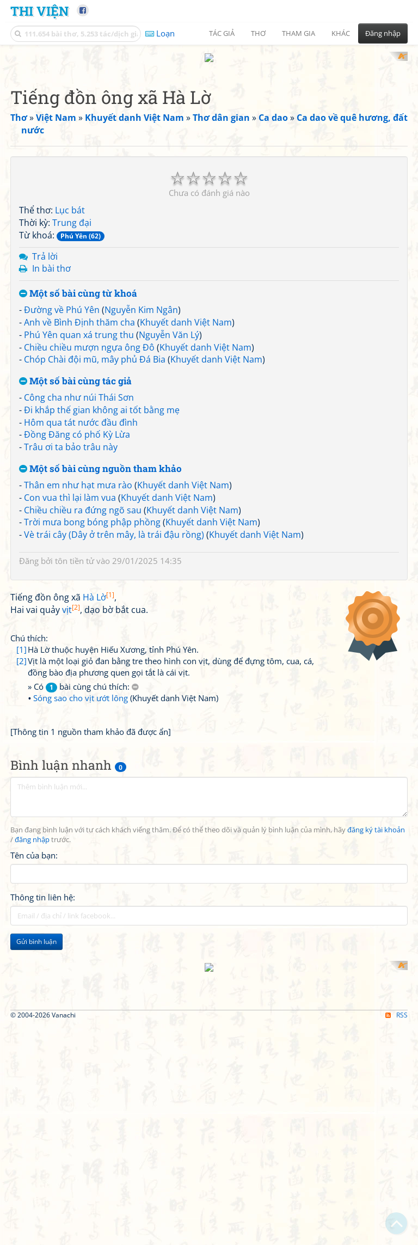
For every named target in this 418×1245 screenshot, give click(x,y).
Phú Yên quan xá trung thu (79, 324)
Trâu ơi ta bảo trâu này (71, 437)
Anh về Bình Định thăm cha (79, 312)
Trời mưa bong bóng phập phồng (92, 512)
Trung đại (71, 212)
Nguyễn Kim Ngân (141, 299)
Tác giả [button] (222, 33)
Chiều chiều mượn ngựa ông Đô (89, 337)
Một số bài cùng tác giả (75, 371)
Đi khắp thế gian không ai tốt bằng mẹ (102, 400)
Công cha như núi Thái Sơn (79, 387)
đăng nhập (32, 981)
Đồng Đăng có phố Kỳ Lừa (77, 425)
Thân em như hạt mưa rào (78, 475)
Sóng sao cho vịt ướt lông (80, 840)
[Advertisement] (209, 652)
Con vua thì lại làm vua (70, 487)
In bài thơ (51, 259)
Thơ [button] (258, 33)
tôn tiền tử (74, 550)
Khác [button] (340, 33)
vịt (71, 752)
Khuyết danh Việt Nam (186, 312)
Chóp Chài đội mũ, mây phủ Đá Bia (94, 349)
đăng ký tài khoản (376, 972)
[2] (21, 803)
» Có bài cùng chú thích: (83, 829)
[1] (21, 791)
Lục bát (70, 200)
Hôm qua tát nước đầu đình (81, 412)
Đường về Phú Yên (62, 299)
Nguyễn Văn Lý (169, 324)
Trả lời (45, 246)
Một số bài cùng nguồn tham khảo (100, 459)
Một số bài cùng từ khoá (78, 284)
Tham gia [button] (298, 33)
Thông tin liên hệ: (42, 1039)
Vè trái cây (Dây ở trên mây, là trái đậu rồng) (114, 525)
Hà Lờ (98, 740)
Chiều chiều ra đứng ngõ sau (83, 500)
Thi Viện (39, 10)
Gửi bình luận (36, 1083)
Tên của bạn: (34, 997)
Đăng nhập (383, 33)
